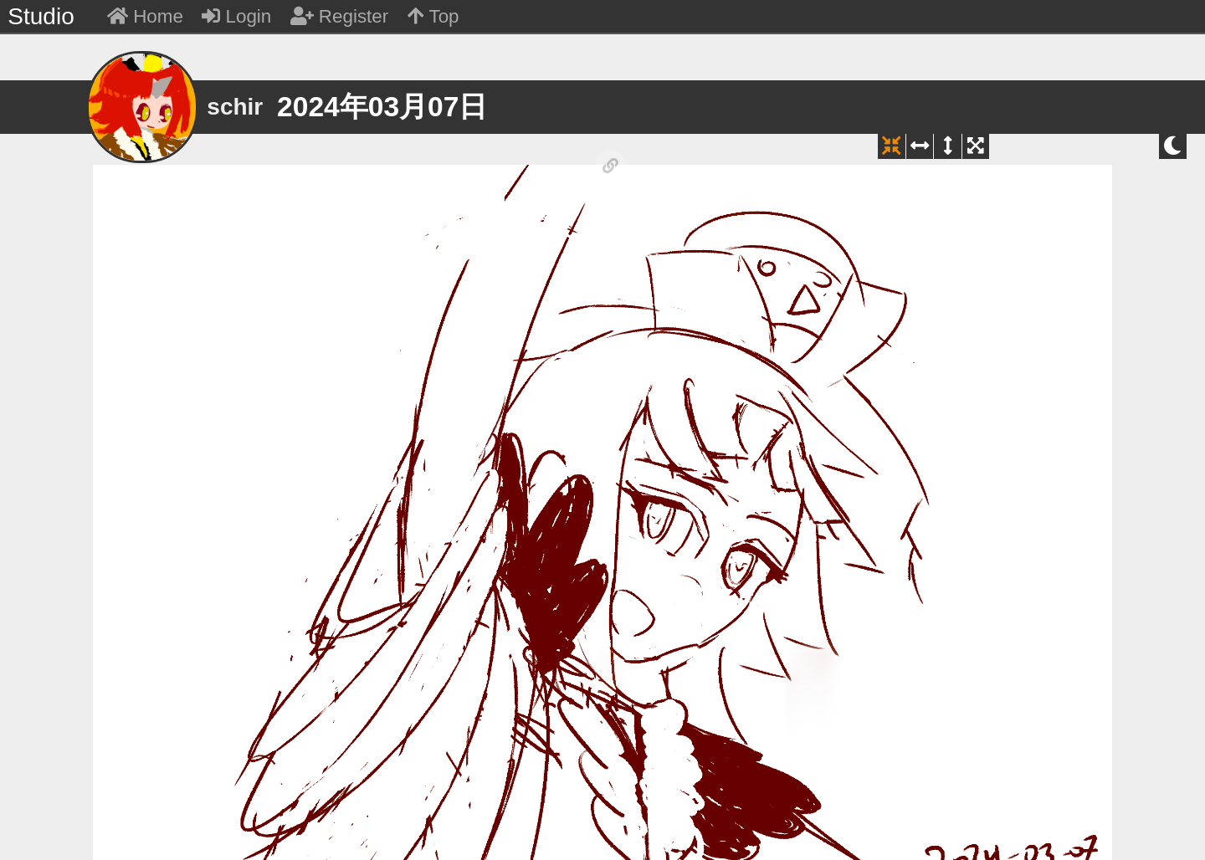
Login (236, 16)
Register (339, 16)
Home (145, 16)
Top (433, 16)
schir (235, 107)
